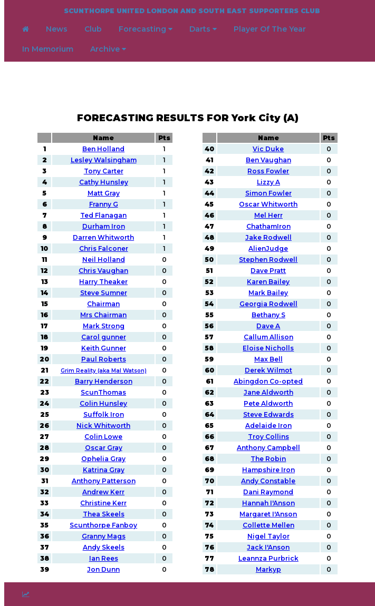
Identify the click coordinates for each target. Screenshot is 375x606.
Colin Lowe (103, 437)
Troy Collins (268, 437)
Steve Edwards (268, 414)
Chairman (103, 304)
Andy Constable (268, 481)
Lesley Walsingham (104, 160)
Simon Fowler (268, 193)
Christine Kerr (103, 503)
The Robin (268, 459)
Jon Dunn (103, 569)
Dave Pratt (268, 271)
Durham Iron (103, 226)
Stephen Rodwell (268, 259)
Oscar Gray (103, 448)
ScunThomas (103, 392)
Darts (203, 29)
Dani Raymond (268, 492)
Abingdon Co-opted (268, 381)
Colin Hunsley (103, 403)
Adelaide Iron (268, 425)
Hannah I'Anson (268, 503)
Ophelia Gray (103, 459)
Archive (108, 49)
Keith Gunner (103, 348)
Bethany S (268, 315)
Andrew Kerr (103, 492)
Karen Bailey (268, 282)
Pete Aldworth (268, 403)
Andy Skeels (103, 547)
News (57, 29)
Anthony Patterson (104, 481)
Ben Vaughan (268, 160)
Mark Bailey (268, 293)
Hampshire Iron (268, 470)
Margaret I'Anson (268, 514)
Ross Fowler (268, 171)
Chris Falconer (103, 248)
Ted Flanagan (103, 215)
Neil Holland (103, 259)
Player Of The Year (270, 29)
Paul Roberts (103, 359)
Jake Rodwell (268, 237)
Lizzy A (268, 182)
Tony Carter (103, 171)
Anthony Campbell (268, 448)
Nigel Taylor (268, 536)
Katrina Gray (103, 470)
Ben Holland (103, 149)
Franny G (103, 204)
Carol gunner (103, 337)
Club (93, 29)
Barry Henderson (103, 381)
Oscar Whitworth (268, 204)
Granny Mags (104, 536)
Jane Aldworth (268, 392)
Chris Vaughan (103, 271)
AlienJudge (268, 248)
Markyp (268, 569)
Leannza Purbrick (268, 558)
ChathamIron (268, 226)
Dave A (268, 326)
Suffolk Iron (103, 414)
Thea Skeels (103, 514)
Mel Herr (268, 215)
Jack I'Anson (268, 547)
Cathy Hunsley (103, 182)
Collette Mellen (268, 525)
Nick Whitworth (103, 425)
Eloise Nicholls (268, 348)
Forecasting (145, 29)
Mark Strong (103, 326)
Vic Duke (268, 149)
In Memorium (47, 49)
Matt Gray (104, 193)
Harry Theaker (103, 282)
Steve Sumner (103, 293)
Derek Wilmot (268, 370)
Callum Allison (268, 337)
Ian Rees (103, 558)
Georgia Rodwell (268, 304)
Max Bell (268, 359)
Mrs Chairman (103, 315)
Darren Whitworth (103, 237)
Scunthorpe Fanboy (103, 525)
